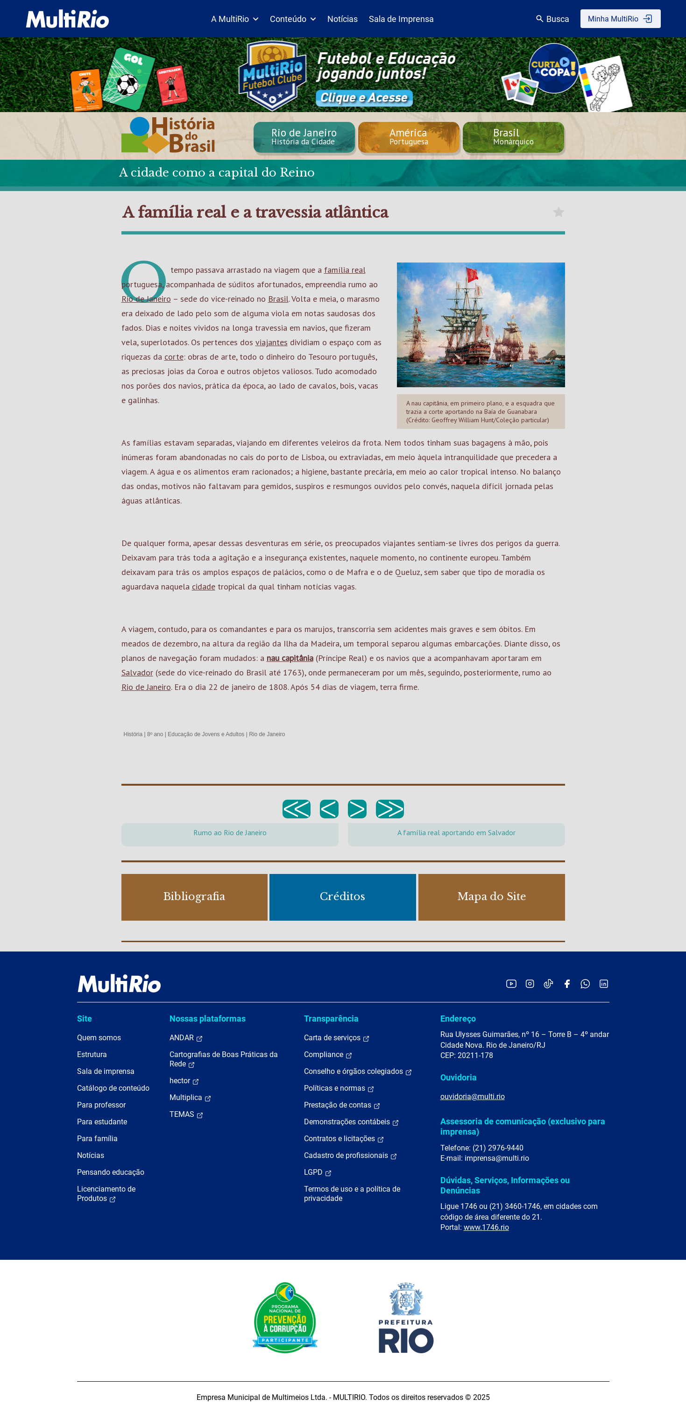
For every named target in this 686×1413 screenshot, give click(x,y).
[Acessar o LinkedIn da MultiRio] (603, 983)
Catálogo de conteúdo (113, 1088)
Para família (97, 1138)
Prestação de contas (342, 1105)
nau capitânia (290, 658)
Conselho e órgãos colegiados (358, 1071)
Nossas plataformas (208, 1018)
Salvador (137, 672)
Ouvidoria (458, 1077)
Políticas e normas (339, 1088)
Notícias (342, 19)
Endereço (458, 1018)
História (133, 734)
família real (345, 269)
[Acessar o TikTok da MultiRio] (548, 983)
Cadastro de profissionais (350, 1155)
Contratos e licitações (344, 1138)
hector (184, 1081)
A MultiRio (235, 19)
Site (84, 1018)
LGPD (318, 1172)
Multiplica (191, 1097)
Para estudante (102, 1121)
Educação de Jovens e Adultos (206, 734)
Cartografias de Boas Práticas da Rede (224, 1059)
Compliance (328, 1054)
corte (174, 356)
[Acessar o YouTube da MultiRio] (511, 983)
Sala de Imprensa (401, 19)
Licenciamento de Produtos (106, 1194)
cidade (203, 586)
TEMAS (187, 1114)
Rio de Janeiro (146, 298)
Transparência (331, 1018)
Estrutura (92, 1054)
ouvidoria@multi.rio (472, 1096)
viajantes (271, 342)
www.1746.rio (486, 1227)
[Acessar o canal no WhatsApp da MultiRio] (585, 983)
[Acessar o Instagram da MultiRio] (530, 983)
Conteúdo (293, 19)
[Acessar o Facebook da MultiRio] (567, 983)
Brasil (278, 298)
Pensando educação (110, 1172)
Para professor (101, 1105)
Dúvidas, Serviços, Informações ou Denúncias (505, 1185)
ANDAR (186, 1038)
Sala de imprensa (105, 1071)
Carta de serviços (337, 1038)
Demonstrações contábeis (351, 1122)
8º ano (155, 734)
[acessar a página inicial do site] (67, 18)
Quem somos (99, 1037)
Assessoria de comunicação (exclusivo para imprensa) (522, 1126)
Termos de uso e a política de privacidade (352, 1194)
